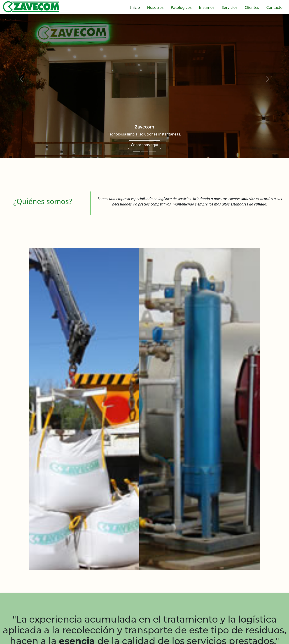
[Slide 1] (136, 151)
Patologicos (181, 7)
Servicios (230, 7)
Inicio (135, 7)
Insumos (206, 7)
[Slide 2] (144, 151)
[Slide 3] (152, 151)
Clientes (252, 7)
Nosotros (155, 7)
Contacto (274, 7)
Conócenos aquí (144, 144)
